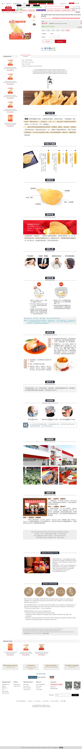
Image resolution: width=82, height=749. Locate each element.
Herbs (32, 7)
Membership (4, 687)
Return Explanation (27, 687)
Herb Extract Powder (37, 7)
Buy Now (48, 41)
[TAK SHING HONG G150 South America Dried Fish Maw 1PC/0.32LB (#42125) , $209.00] (10, 67)
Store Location (37, 701)
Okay (61, 747)
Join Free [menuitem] (77, 3)
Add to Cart (60, 41)
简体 (62, 701)
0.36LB (67, 30)
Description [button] (25, 56)
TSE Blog (78, 12)
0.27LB (53, 30)
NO (52, 1)
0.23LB (48, 30)
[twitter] (47, 48)
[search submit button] (67, 7)
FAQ (3, 689)
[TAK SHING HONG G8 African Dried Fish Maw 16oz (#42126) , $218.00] (10, 652)
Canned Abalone (23, 7)
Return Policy (26, 684)
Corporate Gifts (5, 691)
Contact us (30, 701)
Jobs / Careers (39, 686)
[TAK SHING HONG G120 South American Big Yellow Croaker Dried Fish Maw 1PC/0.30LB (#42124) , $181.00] (10, 109)
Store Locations (39, 689)
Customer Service (26, 689)
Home (17, 10)
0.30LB (57, 30)
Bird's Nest (19, 5)
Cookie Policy (55, 747)
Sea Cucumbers (36, 5)
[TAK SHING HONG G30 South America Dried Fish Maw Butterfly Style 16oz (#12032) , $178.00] (41, 652)
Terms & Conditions (55, 701)
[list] (30, 7)
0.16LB (43, 30)
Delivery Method (17, 684)
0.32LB (62, 30)
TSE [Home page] (8, 7)
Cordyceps (24, 5)
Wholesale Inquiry (5, 693)
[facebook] (45, 48)
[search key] (55, 7)
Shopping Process (5, 684)
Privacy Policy (46, 633)
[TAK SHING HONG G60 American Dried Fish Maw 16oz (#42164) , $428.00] (10, 123)
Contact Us (38, 687)
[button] (14, 10)
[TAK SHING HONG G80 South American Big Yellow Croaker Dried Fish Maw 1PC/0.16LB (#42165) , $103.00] (10, 81)
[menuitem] (4, 3)
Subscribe (75, 695)
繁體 (64, 701)
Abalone (18, 7)
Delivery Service (17, 686)
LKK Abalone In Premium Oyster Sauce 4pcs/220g (66, 18)
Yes (50, 1)
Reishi (31, 5)
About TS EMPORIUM (40, 684)
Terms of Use (27, 633)
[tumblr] (50, 48)
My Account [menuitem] (62, 3)
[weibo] (52, 48)
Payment (4, 686)
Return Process (26, 686)
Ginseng (28, 5)
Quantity (43, 37)
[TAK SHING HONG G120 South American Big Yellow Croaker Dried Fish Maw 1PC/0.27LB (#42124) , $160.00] (10, 95)
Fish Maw (29, 7)
